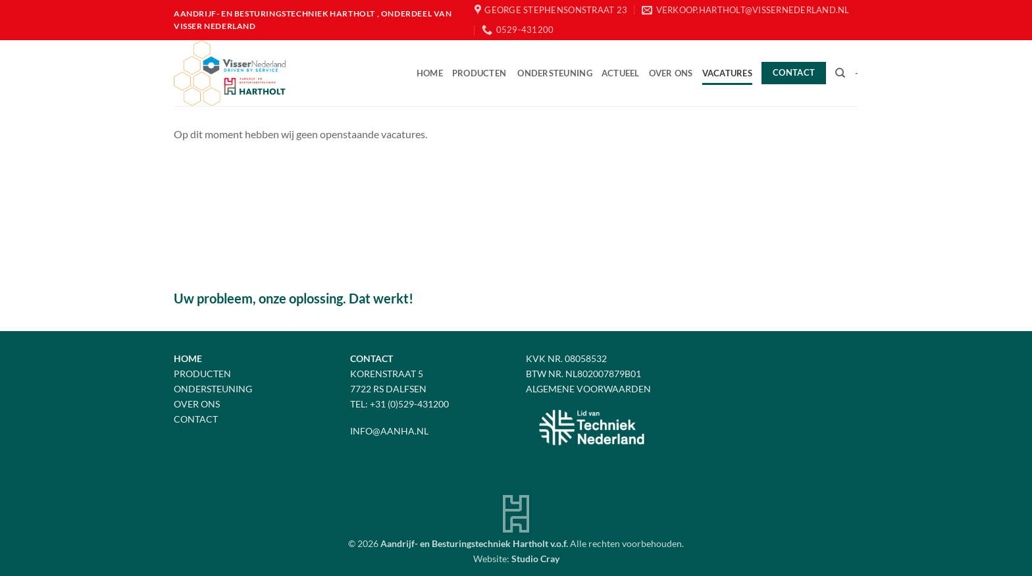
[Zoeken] (840, 73)
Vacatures (727, 73)
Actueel (621, 73)
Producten (479, 73)
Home (430, 73)
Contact (196, 419)
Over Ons (197, 403)
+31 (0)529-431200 (409, 403)
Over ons (671, 73)
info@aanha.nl (389, 430)
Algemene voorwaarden (588, 388)
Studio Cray (535, 558)
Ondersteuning (554, 73)
